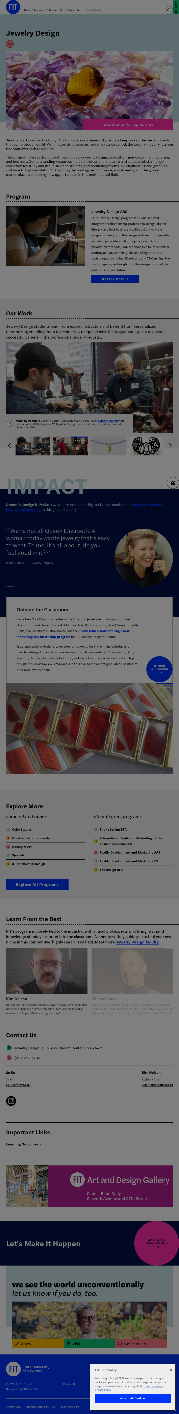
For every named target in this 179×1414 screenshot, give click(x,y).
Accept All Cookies (132, 1398)
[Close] (170, 1370)
